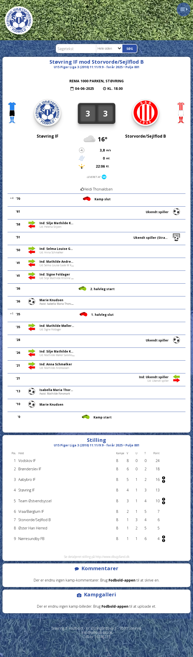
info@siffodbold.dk (97, 632)
